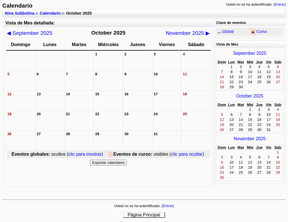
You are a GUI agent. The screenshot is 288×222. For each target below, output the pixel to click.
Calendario (50, 13)
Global (228, 31)
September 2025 (29, 33)
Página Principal (144, 214)
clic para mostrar (85, 154)
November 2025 (188, 33)
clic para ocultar (186, 154)
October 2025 (249, 96)
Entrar (280, 4)
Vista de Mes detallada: (30, 23)
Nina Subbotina (20, 13)
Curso (261, 31)
